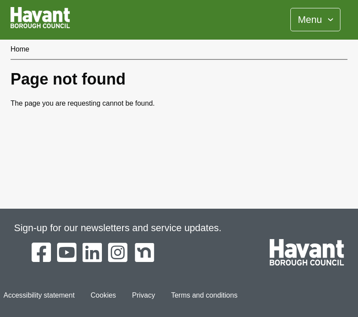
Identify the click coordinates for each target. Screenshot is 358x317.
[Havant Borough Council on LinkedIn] (92, 253)
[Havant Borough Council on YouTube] (66, 253)
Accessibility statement (39, 295)
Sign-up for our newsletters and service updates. (117, 227)
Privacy (143, 295)
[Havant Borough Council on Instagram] (117, 253)
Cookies (103, 295)
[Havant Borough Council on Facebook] (41, 253)
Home (20, 49)
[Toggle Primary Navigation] (315, 19)
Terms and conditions (204, 295)
